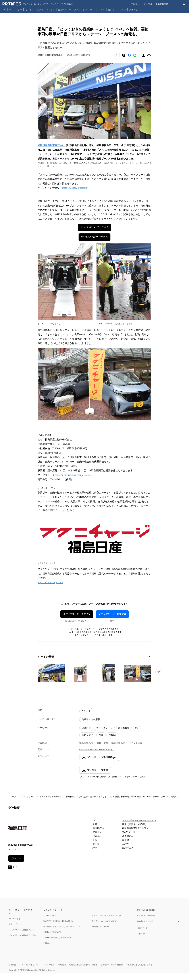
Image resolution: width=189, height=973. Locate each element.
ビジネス (112, 9)
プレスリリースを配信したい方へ (22, 935)
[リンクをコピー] (149, 55)
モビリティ (87, 735)
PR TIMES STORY (50, 915)
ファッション (80, 9)
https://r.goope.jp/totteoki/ (75, 188)
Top (4, 9)
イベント (86, 710)
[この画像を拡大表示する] (51, 673)
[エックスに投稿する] (123, 55)
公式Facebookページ (146, 915)
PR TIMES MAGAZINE (52, 932)
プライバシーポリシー (29, 964)
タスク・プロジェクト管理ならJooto (107, 915)
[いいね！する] (115, 55)
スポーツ (133, 9)
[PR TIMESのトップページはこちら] (37, 4)
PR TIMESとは (14, 918)
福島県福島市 (86, 743)
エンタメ (50, 9)
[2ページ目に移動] (150, 656)
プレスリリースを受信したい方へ (22, 929)
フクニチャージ (104, 728)
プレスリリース (28, 796)
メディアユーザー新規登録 (112, 614)
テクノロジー (15, 9)
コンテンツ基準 (48, 964)
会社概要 (12, 964)
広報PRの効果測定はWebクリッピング (59, 937)
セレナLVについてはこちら (94, 227)
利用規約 (62, 964)
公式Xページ (142, 928)
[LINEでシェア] (134, 55)
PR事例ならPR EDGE (100, 926)
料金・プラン (14, 924)
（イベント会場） (135, 743)
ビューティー (64, 9)
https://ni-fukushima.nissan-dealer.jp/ (73, 475)
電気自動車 (123, 728)
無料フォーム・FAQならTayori (104, 921)
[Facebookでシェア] (129, 55)
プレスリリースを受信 (141, 4)
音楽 (101, 735)
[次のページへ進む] (158, 672)
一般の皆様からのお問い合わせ (139, 964)
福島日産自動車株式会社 (50, 796)
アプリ (40, 9)
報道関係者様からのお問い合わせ (83, 964)
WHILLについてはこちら (94, 237)
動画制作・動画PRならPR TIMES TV (58, 921)
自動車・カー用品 (91, 719)
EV (136, 728)
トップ (13, 796)
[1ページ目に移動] (149, 656)
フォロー (16, 858)
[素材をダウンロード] (143, 55)
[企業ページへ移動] (17, 829)
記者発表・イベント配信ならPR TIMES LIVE (61, 926)
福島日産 (86, 728)
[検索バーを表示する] (184, 4)
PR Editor (47, 943)
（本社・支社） (102, 743)
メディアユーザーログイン (77, 614)
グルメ (123, 9)
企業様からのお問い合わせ (112, 964)
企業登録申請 (161, 4)
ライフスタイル (97, 9)
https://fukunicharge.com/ (50, 582)
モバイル (29, 9)
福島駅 (112, 735)
